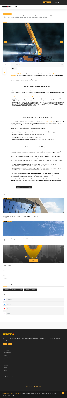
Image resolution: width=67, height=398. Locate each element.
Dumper (5, 355)
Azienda (5, 367)
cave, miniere (58, 73)
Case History (6, 368)
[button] (5, 42)
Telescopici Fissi (7, 350)
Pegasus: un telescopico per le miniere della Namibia (18, 239)
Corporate (5, 281)
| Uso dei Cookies (6, 395)
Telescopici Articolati (8, 352)
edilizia (53, 73)
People (5, 370)
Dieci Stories (6, 289)
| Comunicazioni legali (36, 393)
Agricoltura (5, 270)
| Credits (12, 395)
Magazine (6, 365)
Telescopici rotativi (7, 13)
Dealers (33, 260)
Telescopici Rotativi (8, 353)
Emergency (5, 278)
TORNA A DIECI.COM (45, 2)
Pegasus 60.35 (35, 107)
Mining (4, 275)
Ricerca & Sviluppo (48, 121)
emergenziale (13, 75)
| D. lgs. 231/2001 (55, 393)
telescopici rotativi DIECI (16, 73)
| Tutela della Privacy (46, 393)
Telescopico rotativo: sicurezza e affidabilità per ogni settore (20, 216)
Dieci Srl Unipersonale (16, 393)
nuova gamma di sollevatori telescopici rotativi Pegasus (23, 96)
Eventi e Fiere (6, 372)
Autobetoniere (7, 357)
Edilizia (29, 187)
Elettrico (27, 289)
